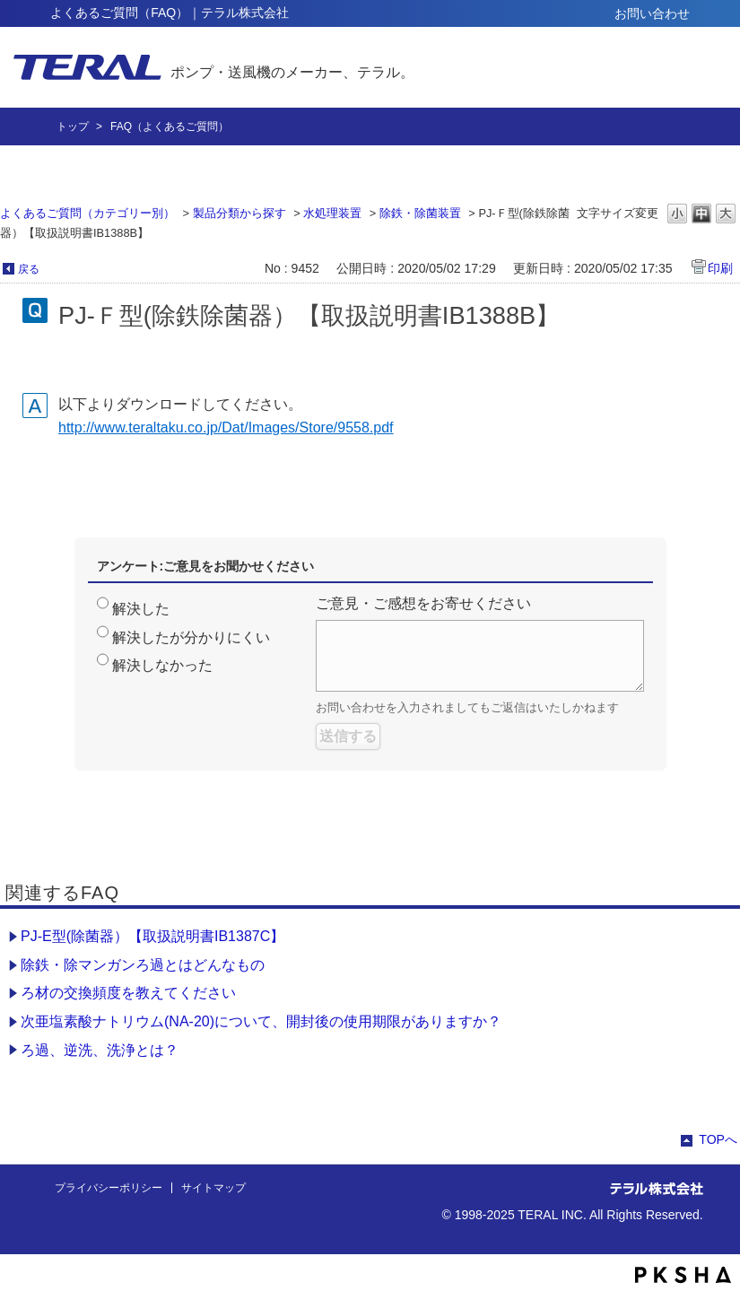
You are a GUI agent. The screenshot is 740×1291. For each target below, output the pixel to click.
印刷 (720, 268)
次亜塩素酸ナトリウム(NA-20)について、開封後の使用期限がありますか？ (261, 1021)
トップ (73, 126)
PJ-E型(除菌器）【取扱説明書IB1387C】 (152, 936)
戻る (28, 269)
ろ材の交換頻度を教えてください (128, 992)
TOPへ (718, 1139)
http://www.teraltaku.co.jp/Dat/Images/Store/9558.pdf (226, 427)
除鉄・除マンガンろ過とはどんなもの (143, 965)
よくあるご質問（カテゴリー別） (87, 213)
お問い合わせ (652, 13)
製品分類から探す (239, 213)
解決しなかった (162, 665)
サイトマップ (213, 1187)
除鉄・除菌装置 (420, 213)
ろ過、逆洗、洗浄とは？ (99, 1050)
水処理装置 (332, 213)
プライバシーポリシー (108, 1187)
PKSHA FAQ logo (683, 1275)
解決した (141, 608)
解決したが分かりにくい (191, 637)
